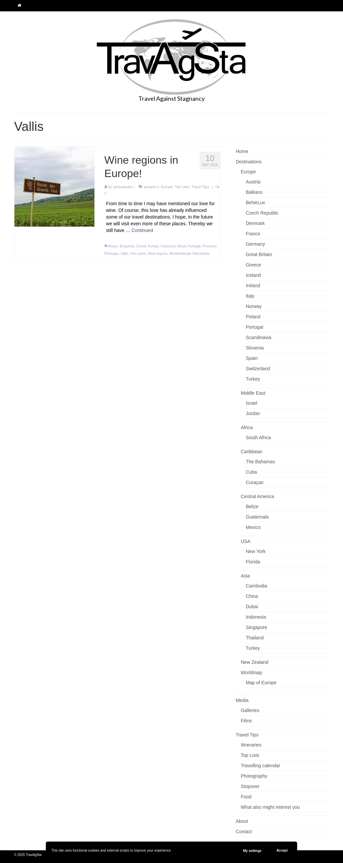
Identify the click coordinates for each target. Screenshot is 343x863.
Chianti (141, 246)
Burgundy (127, 246)
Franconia (168, 246)
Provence (210, 246)
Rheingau (112, 253)
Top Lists (182, 187)
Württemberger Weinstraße (189, 253)
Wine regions (157, 253)
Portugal (194, 246)
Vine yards (138, 253)
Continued (142, 230)
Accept (281, 850)
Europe (167, 187)
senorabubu (122, 187)
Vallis (124, 253)
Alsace (113, 246)
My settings (252, 851)
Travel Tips (200, 187)
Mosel (182, 246)
